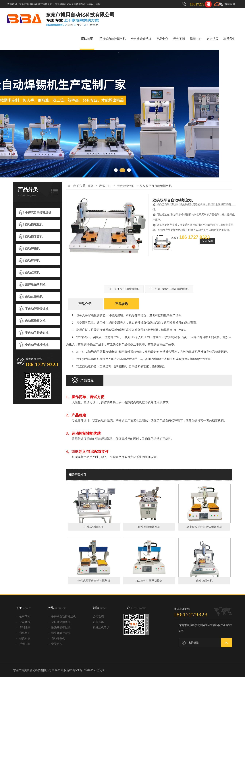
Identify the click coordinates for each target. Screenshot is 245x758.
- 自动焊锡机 (56, 638)
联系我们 (229, 38)
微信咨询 (230, 4)
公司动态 (98, 616)
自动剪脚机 (32, 260)
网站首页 (87, 38)
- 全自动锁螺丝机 (59, 621)
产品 (57, 608)
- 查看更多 (55, 643)
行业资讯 (98, 621)
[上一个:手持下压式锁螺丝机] (124, 289)
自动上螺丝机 (204, 580)
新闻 (99, 608)
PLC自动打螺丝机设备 (149, 580)
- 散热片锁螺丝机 (59, 627)
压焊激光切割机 (35, 284)
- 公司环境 (23, 621)
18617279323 (200, 4)
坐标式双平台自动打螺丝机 (93, 580)
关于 (23, 608)
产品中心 (162, 38)
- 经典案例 (23, 638)
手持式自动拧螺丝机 (112, 38)
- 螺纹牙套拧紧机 (59, 632)
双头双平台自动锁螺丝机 (156, 185)
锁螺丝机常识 (101, 627)
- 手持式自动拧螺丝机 (62, 616)
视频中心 (196, 38)
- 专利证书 (23, 627)
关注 (136, 608)
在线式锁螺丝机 (93, 526)
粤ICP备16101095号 (84, 670)
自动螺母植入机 (35, 320)
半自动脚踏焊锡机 (36, 308)
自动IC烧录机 (34, 296)
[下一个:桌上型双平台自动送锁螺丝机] (169, 289)
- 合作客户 (23, 632)
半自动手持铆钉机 (36, 332)
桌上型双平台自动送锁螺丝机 (204, 526)
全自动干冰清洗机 (36, 344)
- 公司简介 (23, 616)
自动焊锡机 (32, 248)
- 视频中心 (23, 643)
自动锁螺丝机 (34, 224)
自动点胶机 (32, 272)
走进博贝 (212, 38)
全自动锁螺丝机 (141, 38)
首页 (90, 185)
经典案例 (179, 38)
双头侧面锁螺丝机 (149, 526)
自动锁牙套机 (34, 236)
